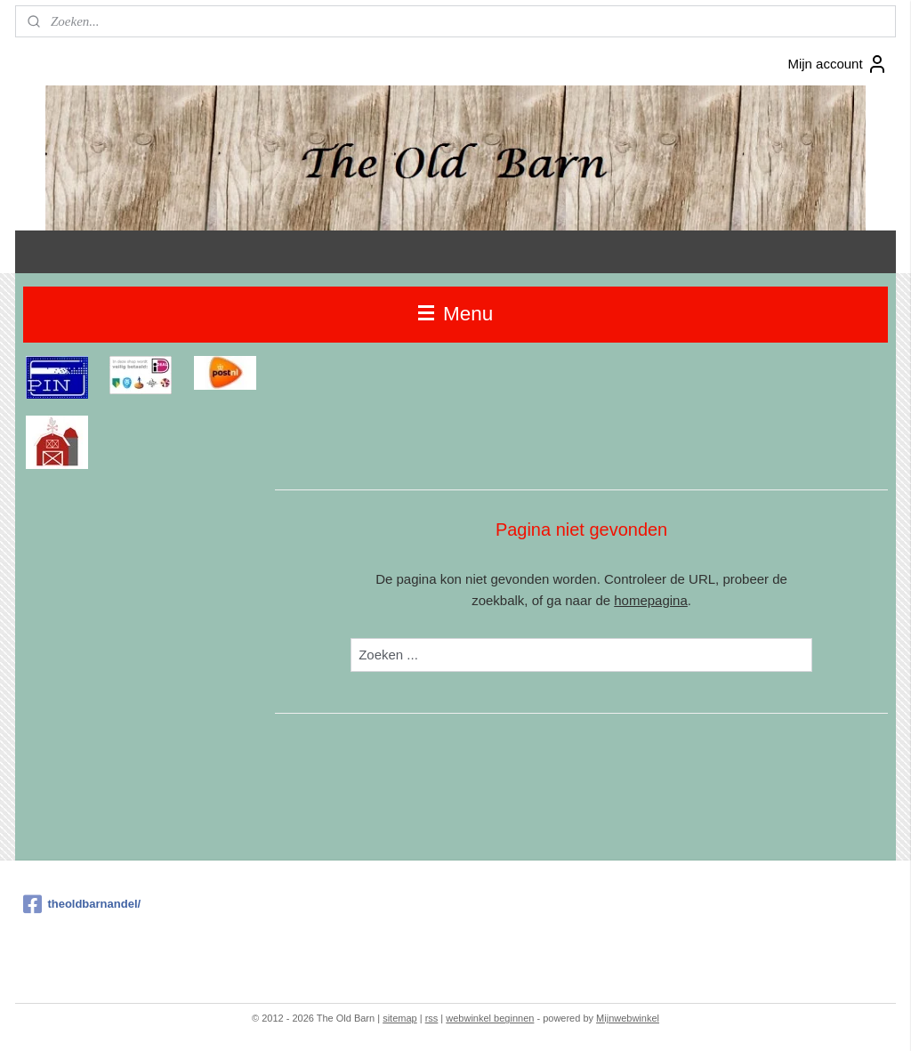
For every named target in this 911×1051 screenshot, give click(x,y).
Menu (456, 314)
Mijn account (837, 64)
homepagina (651, 600)
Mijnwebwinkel (627, 1018)
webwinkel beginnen (490, 1018)
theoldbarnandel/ (82, 904)
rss (432, 1018)
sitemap (400, 1018)
